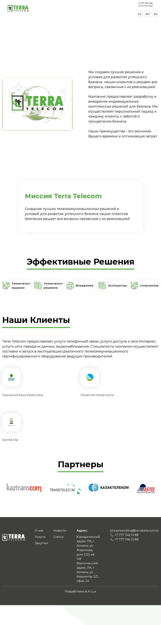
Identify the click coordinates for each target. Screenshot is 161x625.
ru (139, 14)
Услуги (74, 8)
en (148, 14)
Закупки (94, 8)
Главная (8, 24)
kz (156, 14)
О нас (65, 8)
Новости (105, 8)
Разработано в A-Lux (80, 591)
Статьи (83, 8)
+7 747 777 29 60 (145, 6)
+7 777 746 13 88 (145, 3)
